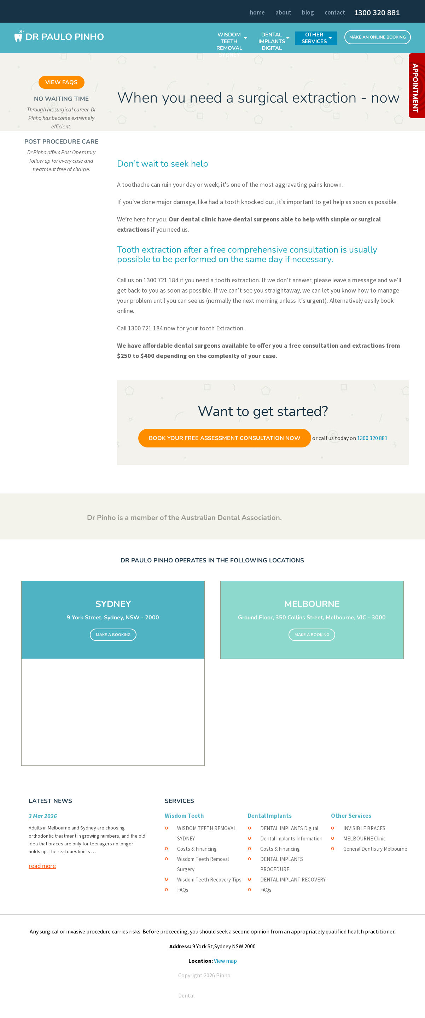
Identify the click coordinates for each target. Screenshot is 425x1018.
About (283, 12)
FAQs (182, 889)
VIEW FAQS (61, 82)
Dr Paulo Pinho (64, 37)
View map (225, 960)
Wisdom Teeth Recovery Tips (209, 879)
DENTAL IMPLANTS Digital (271, 41)
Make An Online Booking (377, 37)
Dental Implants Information (291, 838)
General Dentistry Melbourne (375, 848)
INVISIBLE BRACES (364, 828)
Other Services (314, 38)
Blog (308, 12)
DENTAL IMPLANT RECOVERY (293, 879)
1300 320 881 (377, 13)
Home (257, 12)
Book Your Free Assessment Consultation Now (225, 438)
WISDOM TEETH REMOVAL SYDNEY (229, 44)
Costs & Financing (197, 848)
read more (42, 865)
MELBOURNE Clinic (364, 838)
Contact (335, 12)
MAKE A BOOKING (113, 634)
